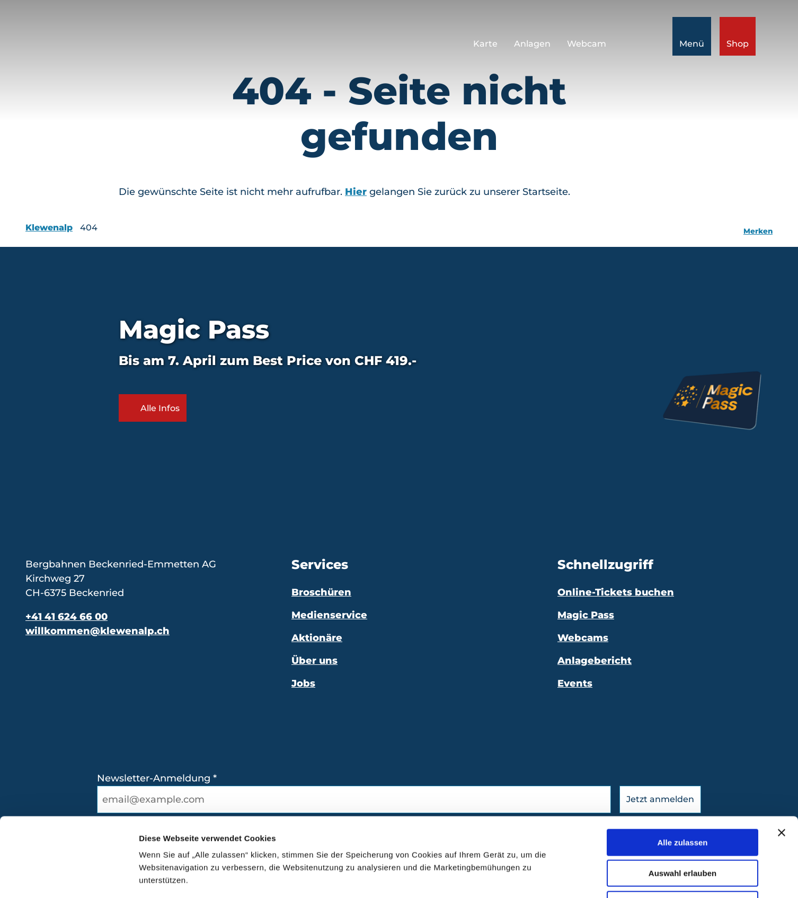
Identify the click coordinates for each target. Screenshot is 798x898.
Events (574, 683)
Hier (356, 192)
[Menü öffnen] (691, 36)
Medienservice (329, 615)
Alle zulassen (682, 768)
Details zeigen (563, 877)
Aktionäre (316, 638)
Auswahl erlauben (682, 799)
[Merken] (758, 227)
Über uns (314, 660)
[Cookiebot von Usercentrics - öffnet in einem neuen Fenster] (68, 877)
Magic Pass (585, 615)
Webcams (582, 638)
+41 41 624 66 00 (66, 617)
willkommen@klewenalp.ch (97, 631)
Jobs (303, 683)
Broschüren (321, 592)
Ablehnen (682, 830)
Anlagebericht (594, 660)
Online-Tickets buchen (615, 592)
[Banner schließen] (781, 758)
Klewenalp (49, 228)
